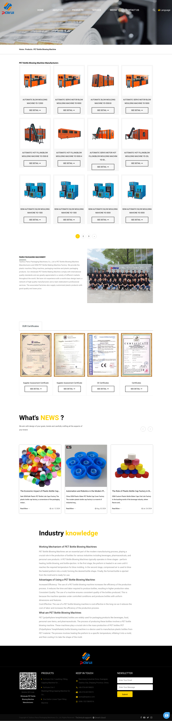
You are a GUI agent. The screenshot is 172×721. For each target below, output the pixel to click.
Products (77, 10)
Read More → (25, 509)
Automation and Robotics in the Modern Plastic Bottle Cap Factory (95, 491)
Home (40, 10)
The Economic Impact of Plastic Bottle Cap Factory (43, 491)
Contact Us (132, 10)
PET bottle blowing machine (81, 584)
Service (96, 10)
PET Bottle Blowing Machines (81, 546)
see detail (35, 110)
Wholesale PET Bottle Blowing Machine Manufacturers (28, 699)
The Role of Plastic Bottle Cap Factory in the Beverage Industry (140, 491)
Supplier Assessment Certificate (36, 383)
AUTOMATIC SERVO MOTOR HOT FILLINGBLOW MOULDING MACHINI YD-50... (103, 156)
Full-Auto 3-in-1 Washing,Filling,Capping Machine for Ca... (55, 691)
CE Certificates (103, 383)
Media (113, 10)
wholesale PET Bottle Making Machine (45, 272)
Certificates (136, 383)
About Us (58, 10)
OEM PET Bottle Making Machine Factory (51, 265)
